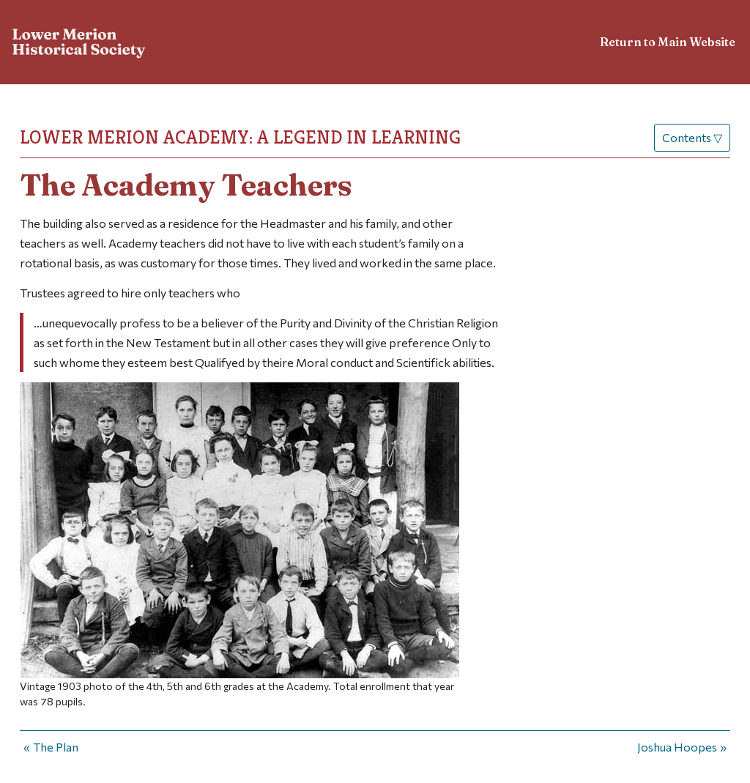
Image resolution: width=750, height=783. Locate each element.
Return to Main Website (667, 41)
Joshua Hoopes (677, 747)
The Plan (55, 747)
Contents (692, 137)
